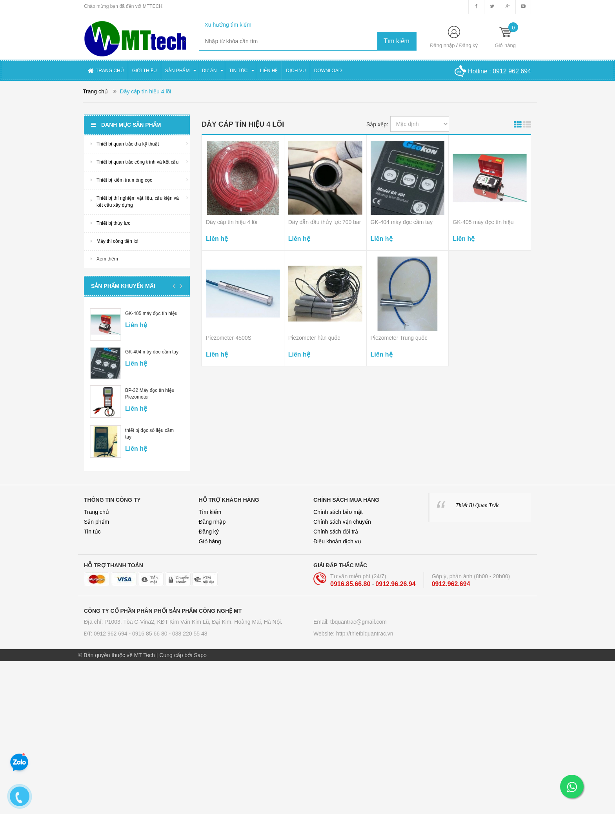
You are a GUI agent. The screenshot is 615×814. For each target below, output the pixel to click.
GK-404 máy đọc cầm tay (151, 352)
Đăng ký (468, 45)
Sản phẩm (96, 522)
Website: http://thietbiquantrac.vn (353, 633)
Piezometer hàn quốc (314, 338)
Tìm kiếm (210, 512)
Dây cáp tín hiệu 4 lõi (231, 222)
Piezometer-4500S (228, 338)
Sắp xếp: (377, 124)
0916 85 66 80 (150, 633)
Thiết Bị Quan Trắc (477, 505)
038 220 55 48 (189, 633)
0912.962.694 (451, 584)
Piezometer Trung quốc (399, 338)
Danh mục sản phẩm (126, 125)
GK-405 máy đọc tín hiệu (151, 313)
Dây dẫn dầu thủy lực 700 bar (324, 222)
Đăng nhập (442, 45)
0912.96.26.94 (395, 584)
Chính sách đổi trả (335, 531)
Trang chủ (96, 512)
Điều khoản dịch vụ (337, 541)
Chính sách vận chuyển (342, 522)
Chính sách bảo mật (338, 512)
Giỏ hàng (210, 541)
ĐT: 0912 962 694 (106, 633)
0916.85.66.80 (351, 584)
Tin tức (92, 531)
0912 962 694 (512, 71)
